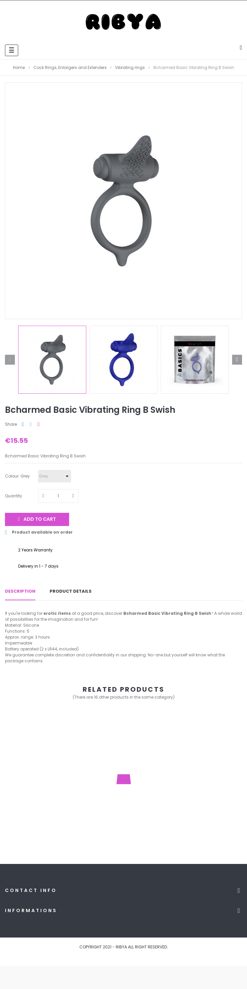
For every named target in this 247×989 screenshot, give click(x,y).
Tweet (31, 424)
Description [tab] (20, 591)
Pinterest (39, 424)
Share (23, 424)
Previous (10, 360)
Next (237, 360)
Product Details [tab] (71, 591)
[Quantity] (58, 496)
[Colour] (54, 476)
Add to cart (37, 519)
